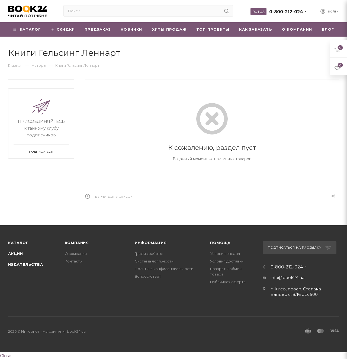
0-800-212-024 (286, 11)
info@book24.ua (287, 277)
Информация (150, 243)
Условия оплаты (225, 253)
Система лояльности (154, 261)
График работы (149, 253)
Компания (77, 243)
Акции (15, 253)
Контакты (73, 261)
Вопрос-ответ (148, 276)
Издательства (25, 264)
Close (5, 355)
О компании (76, 253)
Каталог (18, 243)
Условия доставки (226, 261)
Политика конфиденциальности (164, 269)
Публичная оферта (228, 282)
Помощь (220, 243)
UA (262, 11)
